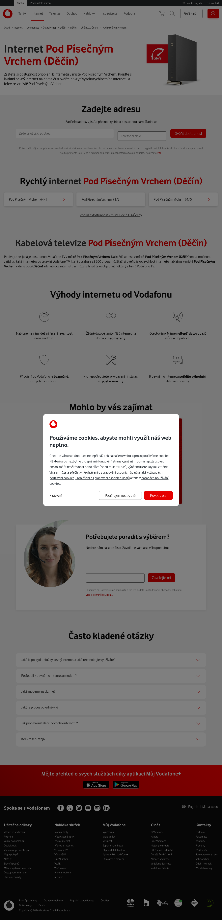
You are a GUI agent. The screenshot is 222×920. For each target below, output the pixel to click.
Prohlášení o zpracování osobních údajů (110, 472)
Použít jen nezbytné (120, 495)
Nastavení (55, 495)
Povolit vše (158, 495)
